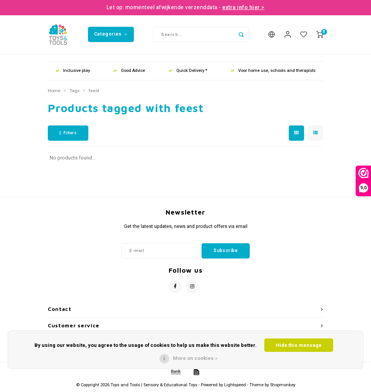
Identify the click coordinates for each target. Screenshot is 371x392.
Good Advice (129, 70)
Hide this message (299, 345)
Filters (68, 133)
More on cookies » (195, 358)
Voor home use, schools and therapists (273, 70)
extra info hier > (243, 7)
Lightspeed (235, 385)
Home (54, 91)
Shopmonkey (282, 385)
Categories (111, 34)
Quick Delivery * (188, 70)
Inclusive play (72, 70)
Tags (75, 91)
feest (94, 91)
